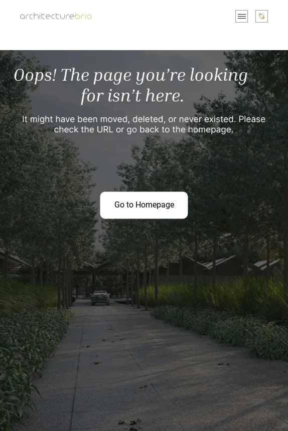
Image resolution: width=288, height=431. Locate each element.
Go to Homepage (144, 204)
